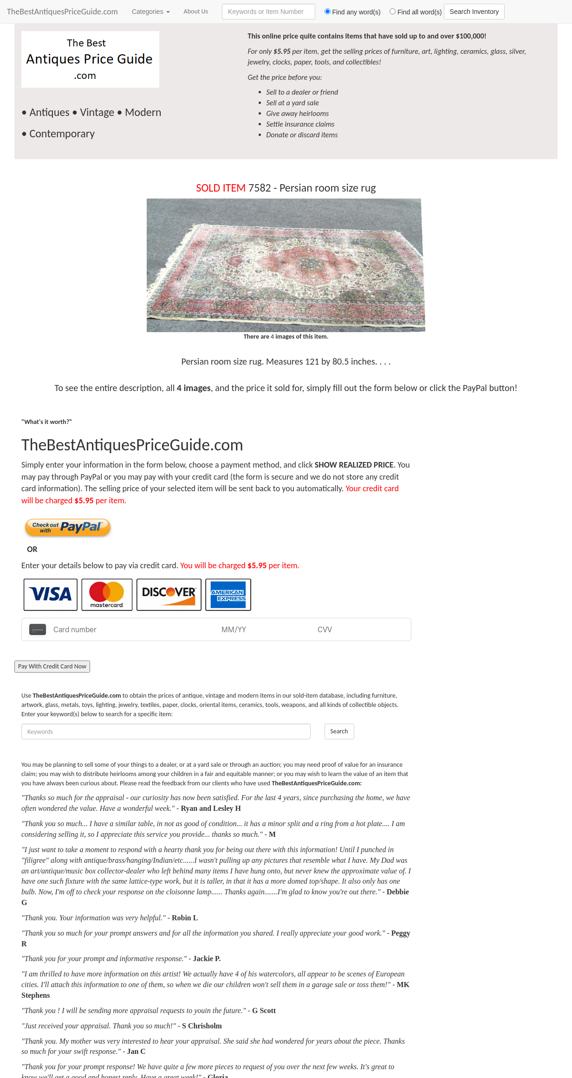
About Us (196, 11)
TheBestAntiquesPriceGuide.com (62, 11)
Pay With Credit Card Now (52, 666)
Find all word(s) (412, 12)
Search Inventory (474, 11)
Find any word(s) (349, 12)
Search (339, 731)
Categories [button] (151, 11)
